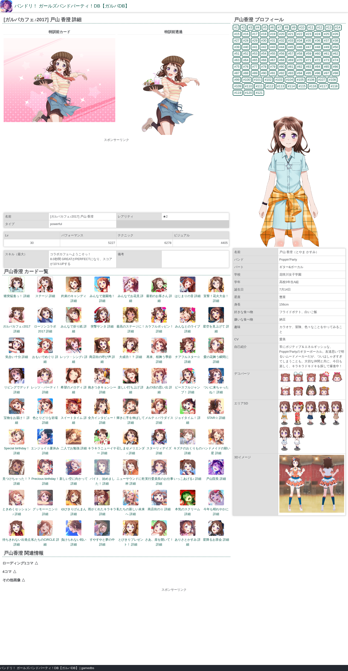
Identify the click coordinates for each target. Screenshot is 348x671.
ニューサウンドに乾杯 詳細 (130, 472)
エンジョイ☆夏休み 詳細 (45, 442)
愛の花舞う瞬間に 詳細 (216, 350)
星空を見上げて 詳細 (216, 320)
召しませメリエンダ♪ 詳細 (130, 442)
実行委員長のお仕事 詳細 (159, 472)
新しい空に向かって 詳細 (73, 472)
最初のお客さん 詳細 (159, 290)
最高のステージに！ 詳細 (130, 320)
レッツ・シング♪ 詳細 (73, 350)
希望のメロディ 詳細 (74, 381)
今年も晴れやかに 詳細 (216, 503)
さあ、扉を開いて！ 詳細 (159, 533)
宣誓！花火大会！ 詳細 (216, 290)
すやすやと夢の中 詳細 (102, 533)
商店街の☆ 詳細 (159, 500)
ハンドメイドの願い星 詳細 (216, 442)
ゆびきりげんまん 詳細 (73, 503)
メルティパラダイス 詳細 (159, 411)
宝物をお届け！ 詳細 (17, 411)
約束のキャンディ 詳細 (73, 290)
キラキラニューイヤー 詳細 (102, 442)
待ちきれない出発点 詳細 (16, 533)
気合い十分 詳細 (16, 348)
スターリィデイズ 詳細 (159, 442)
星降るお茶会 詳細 (216, 530)
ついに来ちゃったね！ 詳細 (216, 381)
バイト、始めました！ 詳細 (102, 472)
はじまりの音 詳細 (188, 287)
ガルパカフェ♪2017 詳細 (16, 320)
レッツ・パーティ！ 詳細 (45, 381)
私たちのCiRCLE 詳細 (45, 533)
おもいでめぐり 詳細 (45, 350)
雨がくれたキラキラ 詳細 (102, 503)
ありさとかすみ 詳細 (188, 533)
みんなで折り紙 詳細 (74, 320)
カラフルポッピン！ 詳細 (159, 320)
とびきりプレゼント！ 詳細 (130, 533)
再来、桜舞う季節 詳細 (159, 350)
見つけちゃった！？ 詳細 (16, 472)
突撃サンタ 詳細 (102, 317)
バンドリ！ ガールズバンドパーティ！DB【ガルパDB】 (72, 5)
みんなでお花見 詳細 (131, 290)
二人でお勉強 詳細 (74, 439)
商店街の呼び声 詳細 (102, 350)
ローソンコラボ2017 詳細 (45, 320)
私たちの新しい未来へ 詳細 (130, 503)
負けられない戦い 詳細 (73, 533)
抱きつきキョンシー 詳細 (102, 381)
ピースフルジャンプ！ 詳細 (187, 381)
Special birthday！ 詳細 (16, 442)
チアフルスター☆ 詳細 (187, 350)
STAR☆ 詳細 (216, 409)
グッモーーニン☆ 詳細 (45, 503)
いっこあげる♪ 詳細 (187, 470)
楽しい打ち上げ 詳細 (131, 381)
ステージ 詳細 (45, 287)
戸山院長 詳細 (216, 470)
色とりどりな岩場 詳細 (45, 411)
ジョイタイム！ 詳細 (188, 411)
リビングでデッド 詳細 (16, 381)
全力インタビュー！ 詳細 (102, 411)
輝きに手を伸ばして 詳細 (130, 411)
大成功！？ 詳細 (130, 348)
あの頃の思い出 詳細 (159, 381)
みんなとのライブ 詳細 (187, 320)
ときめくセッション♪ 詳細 (16, 503)
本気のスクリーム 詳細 (187, 503)
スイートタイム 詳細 (74, 411)
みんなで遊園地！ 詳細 (102, 290)
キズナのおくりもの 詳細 (188, 442)
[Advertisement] (116, 176)
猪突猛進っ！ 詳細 (17, 287)
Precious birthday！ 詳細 (45, 472)
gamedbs (87, 668)
